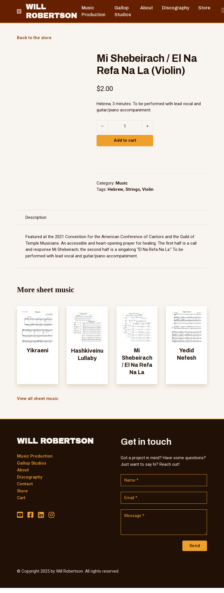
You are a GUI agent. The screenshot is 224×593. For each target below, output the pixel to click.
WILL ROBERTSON (51, 11)
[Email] (164, 498)
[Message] (164, 522)
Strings (132, 189)
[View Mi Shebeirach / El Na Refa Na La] (137, 326)
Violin (147, 189)
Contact (25, 483)
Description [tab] (35, 217)
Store (22, 491)
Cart (21, 497)
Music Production (35, 456)
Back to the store (34, 37)
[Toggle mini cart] (222, 10)
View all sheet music (37, 398)
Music (122, 183)
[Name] (164, 480)
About (23, 470)
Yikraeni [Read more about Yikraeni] (37, 350)
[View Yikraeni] (38, 326)
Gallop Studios (31, 463)
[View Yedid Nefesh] (186, 326)
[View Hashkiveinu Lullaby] (87, 326)
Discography (29, 477)
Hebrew (115, 189)
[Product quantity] (125, 126)
